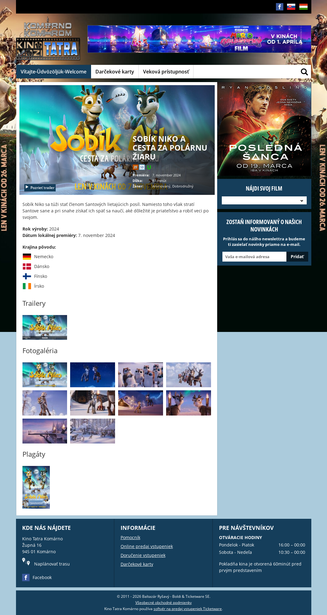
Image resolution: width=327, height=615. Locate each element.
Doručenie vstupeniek (143, 555)
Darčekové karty (114, 71)
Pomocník (130, 537)
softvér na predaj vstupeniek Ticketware (188, 608)
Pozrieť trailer (39, 187)
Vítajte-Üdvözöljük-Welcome (53, 71)
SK (291, 11)
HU (303, 11)
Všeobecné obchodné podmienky (163, 602)
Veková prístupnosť (166, 71)
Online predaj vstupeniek (147, 546)
